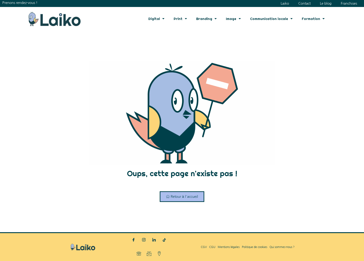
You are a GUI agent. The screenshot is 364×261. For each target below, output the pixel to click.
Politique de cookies (254, 247)
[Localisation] (159, 254)
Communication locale (271, 19)
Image (233, 19)
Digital (156, 19)
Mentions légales (229, 247)
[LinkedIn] (154, 240)
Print (180, 19)
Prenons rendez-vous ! (19, 2)
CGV (204, 247)
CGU (212, 247)
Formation (313, 19)
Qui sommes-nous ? (282, 247)
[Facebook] (133, 240)
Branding (206, 19)
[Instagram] (143, 240)
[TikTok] (164, 240)
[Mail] (149, 254)
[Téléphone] (138, 254)
